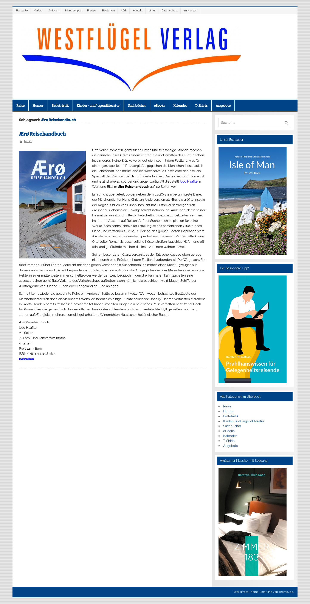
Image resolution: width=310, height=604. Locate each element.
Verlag (38, 10)
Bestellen (108, 10)
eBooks (159, 106)
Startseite (22, 10)
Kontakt (138, 10)
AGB (124, 10)
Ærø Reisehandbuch (42, 134)
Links (152, 10)
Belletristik (60, 106)
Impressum (191, 10)
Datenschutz (169, 10)
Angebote (223, 106)
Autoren (53, 10)
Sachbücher (137, 106)
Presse (91, 10)
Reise (20, 106)
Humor (38, 106)
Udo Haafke (189, 181)
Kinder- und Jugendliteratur (98, 106)
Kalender (180, 106)
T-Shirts (201, 106)
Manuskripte (73, 10)
